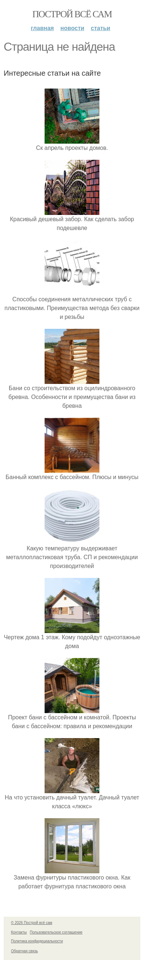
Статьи (100, 28)
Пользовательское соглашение (56, 932)
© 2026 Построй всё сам (31, 923)
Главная (42, 28)
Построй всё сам (71, 14)
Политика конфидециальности (37, 941)
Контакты (19, 932)
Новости (72, 28)
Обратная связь (24, 951)
